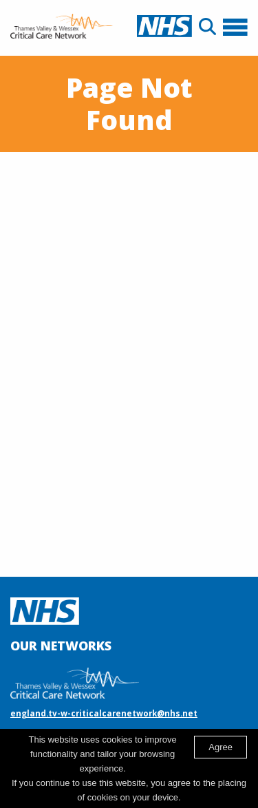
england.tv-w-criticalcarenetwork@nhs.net (103, 713)
